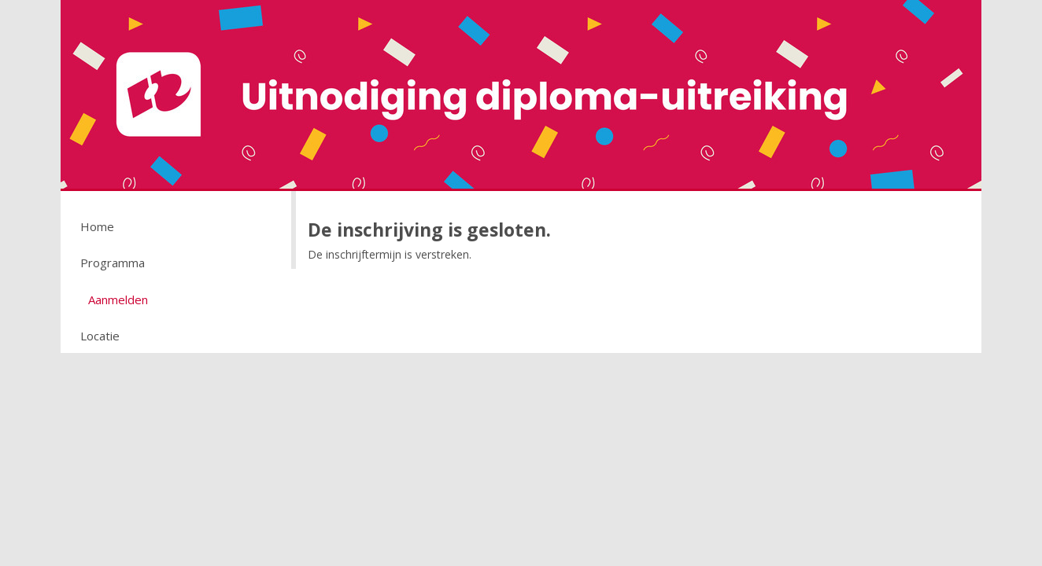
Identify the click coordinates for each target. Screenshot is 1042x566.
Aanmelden (118, 299)
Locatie (100, 336)
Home (97, 226)
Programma (112, 262)
